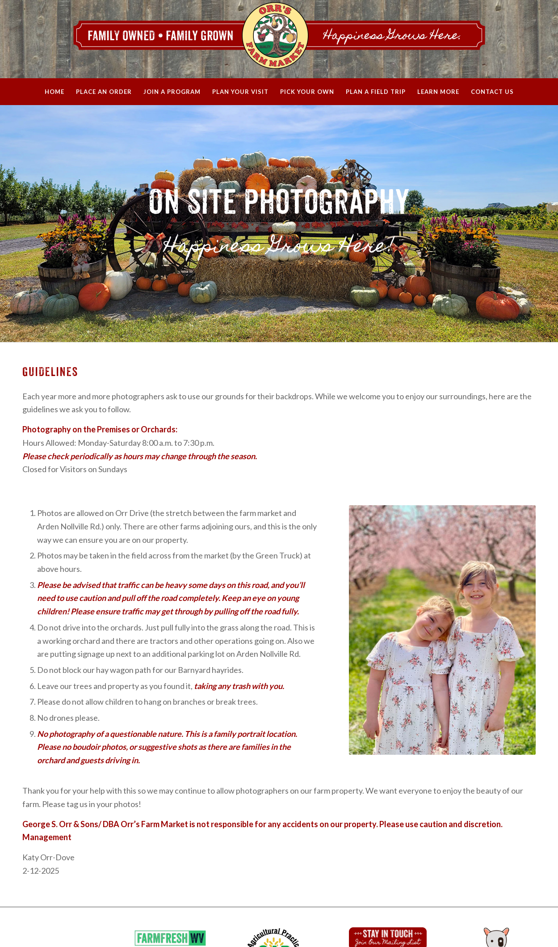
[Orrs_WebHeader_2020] (279, 39)
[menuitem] (54, 91)
